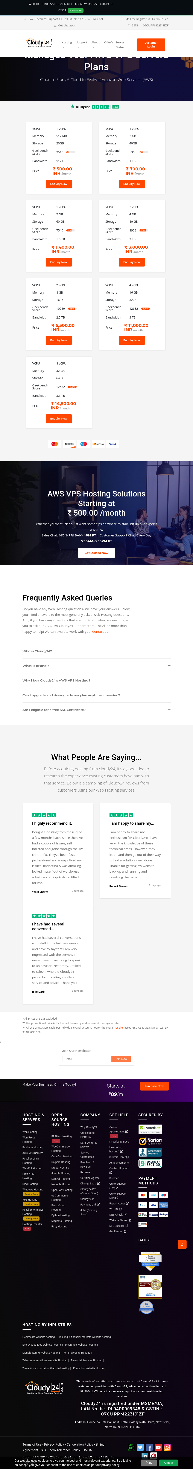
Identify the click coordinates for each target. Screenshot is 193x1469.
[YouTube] (158, 1448)
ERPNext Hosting (62, 1139)
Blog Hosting (30, 1184)
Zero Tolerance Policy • (66, 1450)
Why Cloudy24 (89, 1127)
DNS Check (118, 1214)
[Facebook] (149, 1448)
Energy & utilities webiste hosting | (43, 1344)
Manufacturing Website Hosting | (42, 1352)
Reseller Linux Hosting (31, 1160)
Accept (168, 1462)
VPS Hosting (31, 1202)
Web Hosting (30, 1132)
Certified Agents (90, 1177)
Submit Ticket (119, 1157)
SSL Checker (118, 1225)
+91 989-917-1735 (72, 19)
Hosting (67, 42)
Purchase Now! (154, 1086)
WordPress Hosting (29, 1139)
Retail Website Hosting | (78, 1352)
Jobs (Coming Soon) (89, 1212)
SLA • (45, 1450)
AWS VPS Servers (33, 1153)
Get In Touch (158, 19)
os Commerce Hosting (60, 1197)
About (95, 42)
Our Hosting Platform (88, 1135)
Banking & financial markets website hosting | (85, 1337)
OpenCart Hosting (62, 1190)
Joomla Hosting (61, 1173)
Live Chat (95, 19)
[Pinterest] (153, 1456)
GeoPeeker (117, 1231)
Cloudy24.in (87, 1199)
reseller (119, 1027)
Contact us (100, 631)
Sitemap (114, 1178)
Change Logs (90, 1183)
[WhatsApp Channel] (131, 1448)
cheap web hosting (150, 1391)
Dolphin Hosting (61, 1162)
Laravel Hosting (61, 1178)
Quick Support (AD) (117, 1195)
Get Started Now (96, 553)
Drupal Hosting (60, 1167)
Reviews (85, 1172)
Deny (149, 1462)
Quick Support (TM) (117, 1186)
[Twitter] (140, 1448)
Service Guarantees (87, 1154)
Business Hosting (33, 1147)
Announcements (119, 1162)
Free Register (136, 19)
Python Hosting (61, 1215)
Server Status (120, 44)
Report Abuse (119, 1203)
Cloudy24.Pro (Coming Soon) (89, 1191)
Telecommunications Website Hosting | (46, 1360)
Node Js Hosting (61, 1184)
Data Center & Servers (89, 1145)
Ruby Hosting (59, 1226)
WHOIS (115, 1209)
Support (81, 42)
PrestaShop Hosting (58, 1207)
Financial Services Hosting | (87, 1360)
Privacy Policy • (55, 1444)
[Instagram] (167, 1448)
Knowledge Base (119, 1141)
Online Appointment (118, 1132)
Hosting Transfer (32, 1227)
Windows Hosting (33, 1192)
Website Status (120, 1220)
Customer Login (151, 44)
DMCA (87, 1450)
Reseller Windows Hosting (33, 1214)
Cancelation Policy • (81, 1444)
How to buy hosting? (116, 1149)
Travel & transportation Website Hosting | (47, 1368)
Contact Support (119, 1170)
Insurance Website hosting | (81, 1344)
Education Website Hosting (89, 1368)
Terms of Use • (33, 1444)
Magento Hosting (62, 1220)
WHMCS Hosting (32, 1168)
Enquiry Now (58, 183)
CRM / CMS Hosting (29, 1176)
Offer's (108, 42)
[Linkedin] (144, 1456)
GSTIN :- (148, 25)
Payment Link (90, 1204)
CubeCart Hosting (62, 1156)
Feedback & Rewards (87, 1164)
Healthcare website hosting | (39, 1337)
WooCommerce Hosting (61, 1148)
